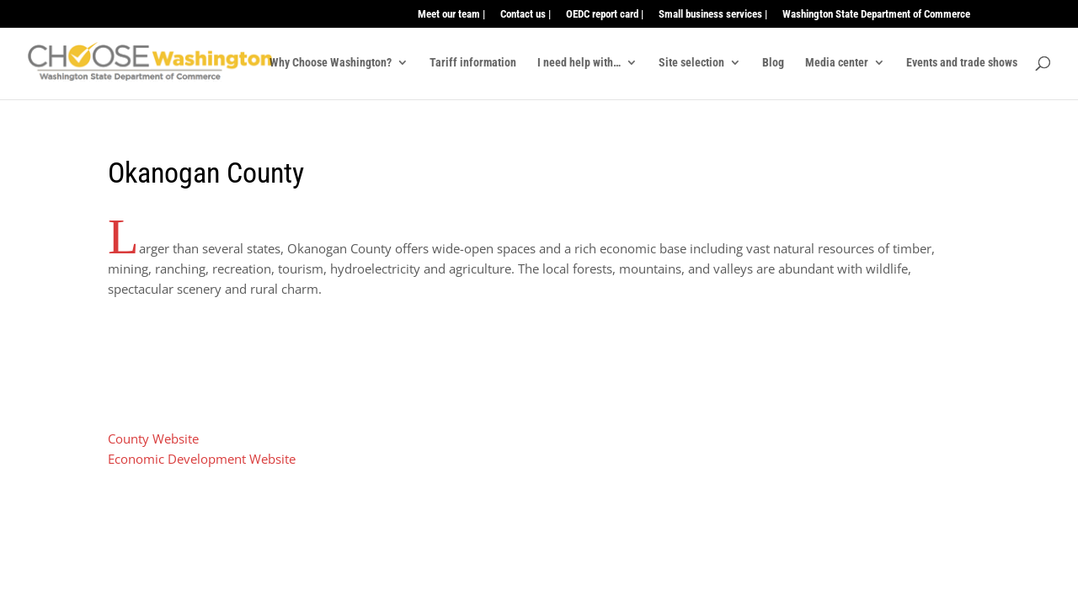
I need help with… (579, 62)
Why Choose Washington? (331, 62)
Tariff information (473, 62)
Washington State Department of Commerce (876, 14)
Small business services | (713, 14)
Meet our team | (451, 14)
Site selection (691, 62)
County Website (153, 438)
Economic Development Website (202, 458)
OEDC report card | (604, 14)
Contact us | (525, 14)
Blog (773, 62)
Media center (836, 62)
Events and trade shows (961, 62)
